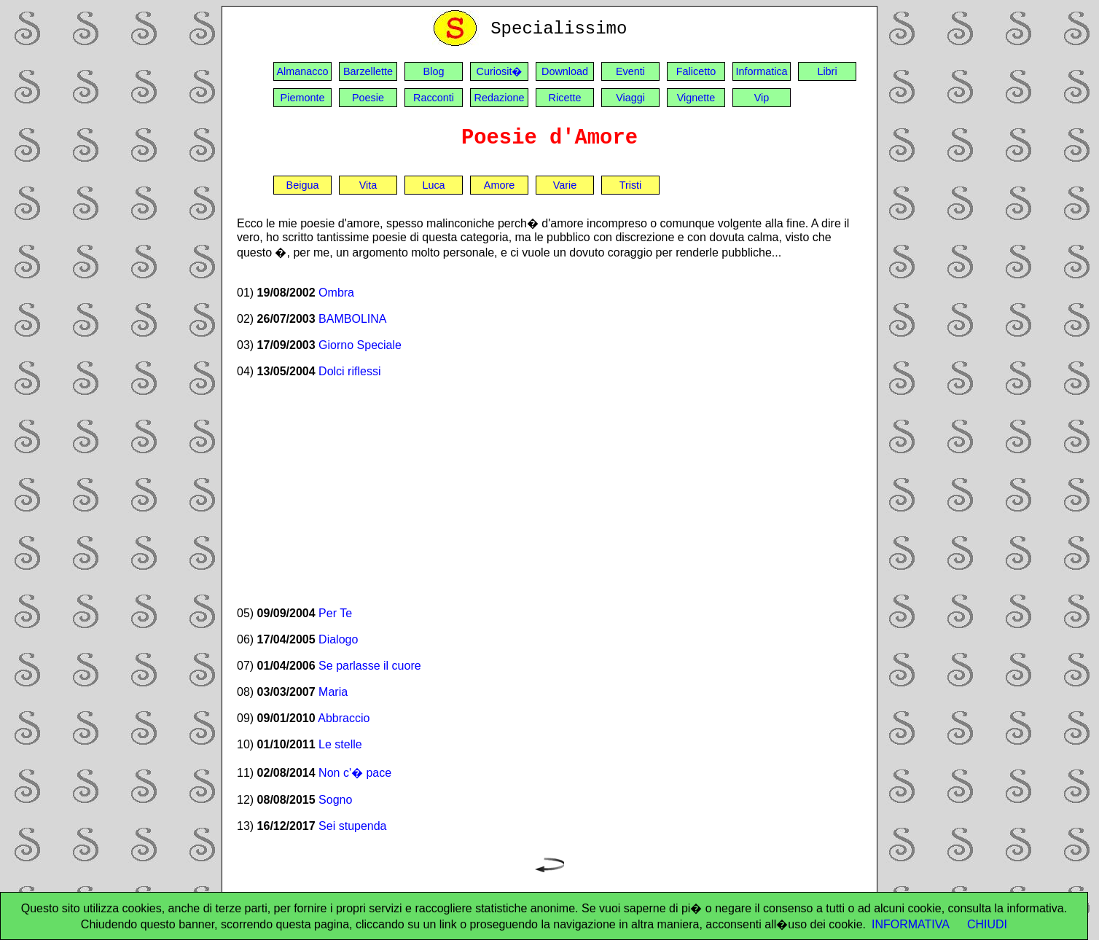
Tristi (630, 185)
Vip (762, 97)
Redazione (499, 97)
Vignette (696, 97)
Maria (333, 692)
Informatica (761, 71)
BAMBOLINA (352, 319)
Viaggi (630, 97)
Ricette (565, 97)
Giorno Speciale (360, 345)
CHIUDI (987, 924)
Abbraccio (343, 718)
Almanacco (302, 71)
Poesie (368, 97)
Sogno (335, 800)
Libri (827, 71)
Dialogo (338, 639)
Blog (434, 71)
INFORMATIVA (911, 924)
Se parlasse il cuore (369, 665)
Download (564, 71)
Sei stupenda (352, 826)
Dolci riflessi (349, 371)
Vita (368, 185)
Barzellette (368, 71)
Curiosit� (500, 71)
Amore (499, 185)
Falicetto (696, 71)
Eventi (630, 71)
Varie (565, 185)
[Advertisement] (549, 492)
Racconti (433, 97)
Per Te (335, 613)
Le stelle (340, 744)
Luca (433, 185)
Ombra (336, 292)
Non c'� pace (354, 773)
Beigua (302, 185)
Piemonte (303, 97)
